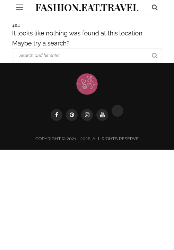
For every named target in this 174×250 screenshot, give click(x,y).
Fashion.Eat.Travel (87, 7)
